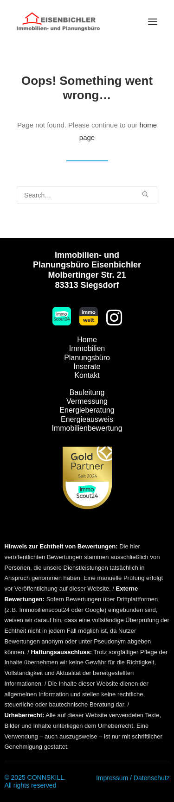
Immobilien (87, 348)
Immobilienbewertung (87, 428)
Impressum (112, 778)
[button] (152, 22)
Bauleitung (87, 392)
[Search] (87, 195)
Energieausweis (87, 419)
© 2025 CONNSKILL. (35, 777)
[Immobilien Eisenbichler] (58, 22)
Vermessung (87, 401)
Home (87, 340)
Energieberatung (86, 410)
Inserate (87, 366)
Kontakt (86, 375)
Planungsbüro (87, 358)
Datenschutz (152, 778)
